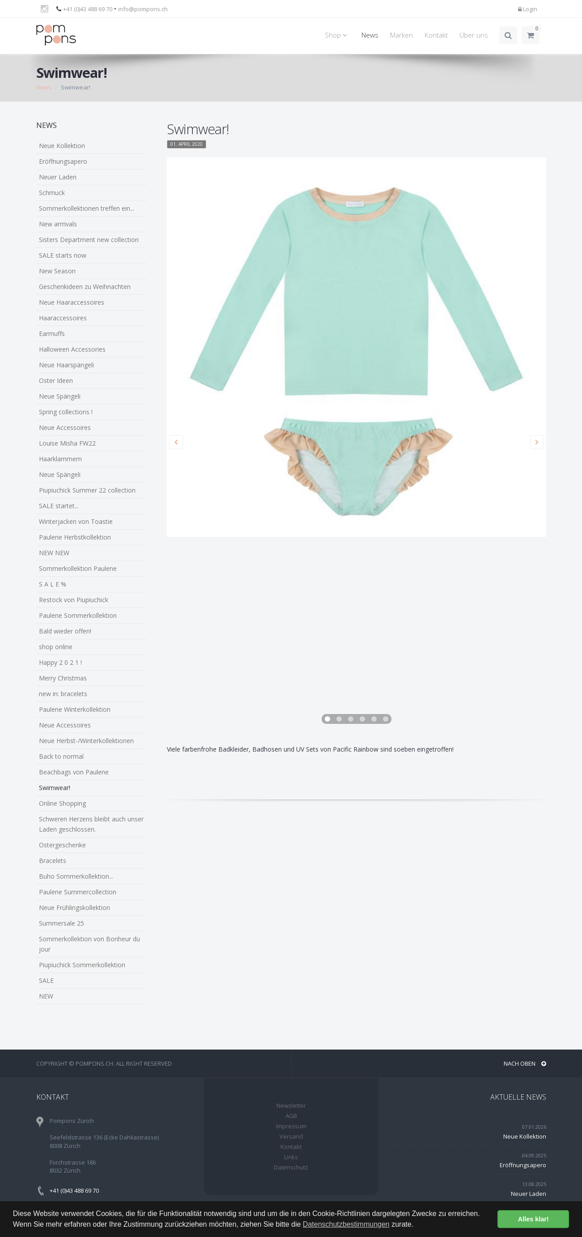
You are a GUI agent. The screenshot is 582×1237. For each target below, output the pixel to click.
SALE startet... (59, 506)
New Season (57, 271)
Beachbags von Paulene (74, 772)
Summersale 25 (61, 923)
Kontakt (436, 35)
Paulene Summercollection (77, 892)
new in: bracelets (63, 693)
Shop (337, 35)
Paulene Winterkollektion (74, 709)
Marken (401, 35)
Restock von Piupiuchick (73, 599)
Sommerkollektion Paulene (78, 568)
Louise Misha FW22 (67, 443)
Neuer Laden (57, 177)
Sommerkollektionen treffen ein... (86, 208)
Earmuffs (52, 333)
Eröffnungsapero (63, 161)
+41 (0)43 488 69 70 (87, 9)
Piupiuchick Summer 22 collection (87, 490)
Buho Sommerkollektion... (76, 876)
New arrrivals (58, 224)
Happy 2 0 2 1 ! (60, 662)
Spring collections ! (66, 412)
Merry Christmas (63, 678)
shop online (55, 646)
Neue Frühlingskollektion (74, 907)
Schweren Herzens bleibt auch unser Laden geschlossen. (91, 824)
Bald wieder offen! (65, 631)
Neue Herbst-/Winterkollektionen (86, 740)
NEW (46, 996)
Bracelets (52, 860)
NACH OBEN (525, 1063)
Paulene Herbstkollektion (75, 537)
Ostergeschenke (62, 845)
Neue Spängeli (60, 396)
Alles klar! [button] (533, 1219)
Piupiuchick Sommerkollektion (82, 965)
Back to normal (61, 756)
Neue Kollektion (62, 145)
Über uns (473, 35)
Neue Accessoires (65, 427)
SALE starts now (62, 255)
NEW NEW (54, 552)
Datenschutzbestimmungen (346, 1224)
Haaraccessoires (63, 318)
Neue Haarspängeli (66, 365)
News (369, 35)
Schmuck (52, 192)
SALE (46, 980)
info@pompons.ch (143, 9)
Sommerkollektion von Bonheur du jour (89, 944)
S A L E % (52, 584)
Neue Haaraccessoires (71, 302)
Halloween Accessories (72, 349)
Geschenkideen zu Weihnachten (85, 286)
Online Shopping (62, 803)
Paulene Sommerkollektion (78, 615)
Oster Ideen (56, 380)
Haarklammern (60, 459)
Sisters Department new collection (89, 239)
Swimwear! (54, 787)
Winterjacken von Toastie (76, 521)
